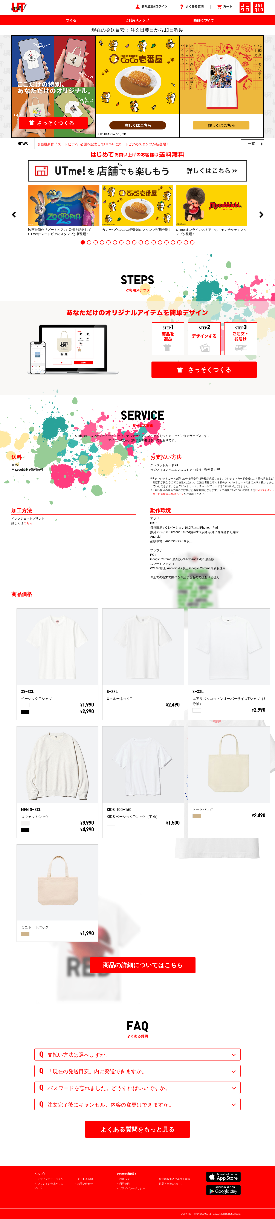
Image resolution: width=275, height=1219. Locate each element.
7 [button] (121, 242)
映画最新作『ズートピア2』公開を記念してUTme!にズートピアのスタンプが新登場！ (103, 144)
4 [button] (102, 242)
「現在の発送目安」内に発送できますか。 (97, 1071)
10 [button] (141, 242)
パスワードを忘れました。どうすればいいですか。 (108, 1088)
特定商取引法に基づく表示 (174, 1179)
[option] (64, 210)
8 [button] (128, 242)
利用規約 (124, 1183)
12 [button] (153, 242)
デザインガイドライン (50, 1179)
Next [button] (261, 215)
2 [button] (89, 242)
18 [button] (192, 242)
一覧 (251, 144)
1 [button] (83, 242)
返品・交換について (170, 1183)
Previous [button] (13, 215)
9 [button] (134, 242)
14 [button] (166, 242)
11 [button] (147, 242)
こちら (27, 523)
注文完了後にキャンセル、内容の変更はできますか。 (110, 1105)
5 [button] (108, 242)
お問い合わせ (85, 1183)
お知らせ (124, 1179)
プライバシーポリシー (132, 1188)
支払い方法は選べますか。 (79, 1055)
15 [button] (173, 242)
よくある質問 (85, 1179)
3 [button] (95, 242)
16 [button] (179, 242)
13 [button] (160, 242)
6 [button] (115, 242)
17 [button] (186, 242)
